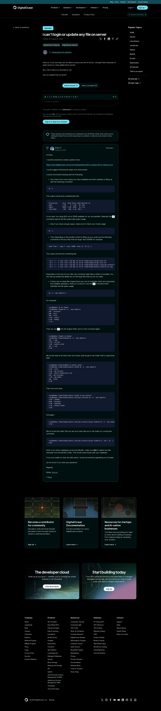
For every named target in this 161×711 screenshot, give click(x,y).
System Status (121, 631)
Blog (111, 2)
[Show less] (114, 148)
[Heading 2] (62, 97)
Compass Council (76, 643)
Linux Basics (134, 41)
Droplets (50, 640)
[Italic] (47, 97)
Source (55, 472)
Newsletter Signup (77, 649)
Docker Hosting (99, 637)
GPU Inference (99, 624)
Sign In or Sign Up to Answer (56, 122)
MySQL (132, 54)
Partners (27, 637)
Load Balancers (53, 653)
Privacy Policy (29, 653)
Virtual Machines (99, 649)
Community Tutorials (77, 621)
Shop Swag (74, 671)
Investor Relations (31, 659)
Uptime (50, 671)
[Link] (54, 97)
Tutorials (64, 15)
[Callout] (73, 97)
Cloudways (51, 685)
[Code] (77, 97)
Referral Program (30, 640)
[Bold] (45, 97)
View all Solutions (99, 653)
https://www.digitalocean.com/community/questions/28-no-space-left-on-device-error (79, 165)
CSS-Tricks (74, 628)
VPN (95, 634)
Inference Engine (53, 628)
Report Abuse (121, 628)
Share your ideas (122, 634)
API (49, 668)
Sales (118, 624)
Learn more (72, 544)
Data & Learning (53, 631)
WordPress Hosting (100, 646)
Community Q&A (76, 624)
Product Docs (89, 15)
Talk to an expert (136, 71)
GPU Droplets (52, 621)
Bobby (57, 147)
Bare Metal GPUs (53, 624)
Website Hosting (99, 631)
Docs (117, 2)
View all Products (53, 688)
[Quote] (71, 97)
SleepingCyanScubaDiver (62, 52)
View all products (52, 586)
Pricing (73, 656)
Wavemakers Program (78, 640)
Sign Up (32, 544)
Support (119, 621)
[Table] (75, 97)
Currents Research (77, 634)
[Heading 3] (65, 97)
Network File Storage (55, 665)
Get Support (132, 2)
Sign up (142, 8)
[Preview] (113, 97)
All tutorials (134, 67)
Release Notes (76, 665)
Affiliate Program (30, 643)
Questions (76, 15)
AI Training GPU (99, 621)
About (27, 621)
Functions (51, 646)
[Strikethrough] (52, 97)
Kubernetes (134, 63)
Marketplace (75, 653)
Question (48, 28)
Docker (132, 58)
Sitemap (51, 699)
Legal (26, 649)
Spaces (50, 659)
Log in (131, 8)
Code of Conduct (76, 668)
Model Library (52, 637)
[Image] (56, 97)
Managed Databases (55, 656)
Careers (123, 2)
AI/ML (132, 32)
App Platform (52, 649)
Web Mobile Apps (100, 643)
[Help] (116, 97)
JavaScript (134, 45)
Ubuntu (132, 37)
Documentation (76, 662)
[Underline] (49, 97)
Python (132, 50)
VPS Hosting (98, 628)
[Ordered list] (69, 97)
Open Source (75, 646)
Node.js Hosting (99, 640)
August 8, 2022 (60, 150)
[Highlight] (58, 97)
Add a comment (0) (89, 86)
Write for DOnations (77, 631)
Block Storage (52, 662)
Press (26, 646)
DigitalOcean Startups (78, 637)
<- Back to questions (21, 27)
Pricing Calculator (76, 659)
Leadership (28, 624)
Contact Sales (143, 2)
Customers (28, 634)
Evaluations (51, 634)
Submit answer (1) (71, 86)
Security (27, 656)
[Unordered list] (67, 97)
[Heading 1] (60, 97)
